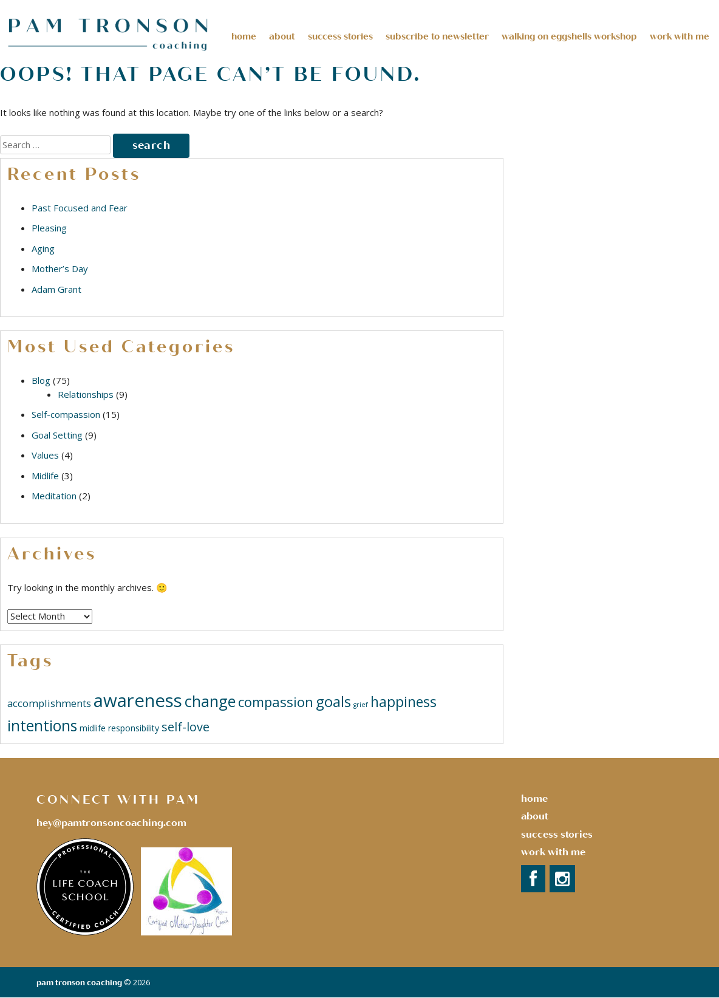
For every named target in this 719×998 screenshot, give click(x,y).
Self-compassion (66, 414)
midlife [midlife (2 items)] (93, 728)
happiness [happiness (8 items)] (403, 701)
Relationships (86, 394)
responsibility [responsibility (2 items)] (133, 728)
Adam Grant (56, 289)
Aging (43, 248)
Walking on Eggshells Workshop (569, 36)
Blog (41, 380)
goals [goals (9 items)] (333, 701)
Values (45, 455)
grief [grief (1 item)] (360, 704)
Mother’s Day (60, 268)
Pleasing (49, 228)
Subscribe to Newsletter (437, 36)
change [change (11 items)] (210, 701)
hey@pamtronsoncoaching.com (111, 823)
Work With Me (679, 36)
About (282, 36)
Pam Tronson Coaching (79, 983)
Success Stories (340, 36)
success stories (557, 835)
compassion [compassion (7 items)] (275, 701)
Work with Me (553, 852)
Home (243, 36)
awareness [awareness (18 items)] (138, 700)
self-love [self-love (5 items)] (186, 727)
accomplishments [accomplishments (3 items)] (49, 703)
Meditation (54, 496)
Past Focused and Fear (80, 208)
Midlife (45, 476)
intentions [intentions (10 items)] (42, 726)
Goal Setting (57, 435)
